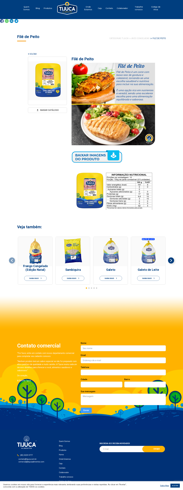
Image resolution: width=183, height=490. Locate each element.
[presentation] (12, 260)
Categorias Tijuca (118, 38)
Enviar (86, 410)
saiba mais (35, 278)
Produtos (48, 8)
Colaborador (122, 8)
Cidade (84, 379)
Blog (38, 8)
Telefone (85, 367)
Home (67, 8)
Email (83, 355)
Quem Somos (26, 8)
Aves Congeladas (140, 38)
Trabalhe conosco (139, 8)
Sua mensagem (88, 391)
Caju (100, 8)
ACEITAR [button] (175, 486)
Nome (83, 343)
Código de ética (155, 8)
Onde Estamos (88, 8)
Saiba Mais (164, 486)
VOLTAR (32, 54)
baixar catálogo (47, 110)
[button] (86, 288)
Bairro (127, 379)
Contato (109, 8)
